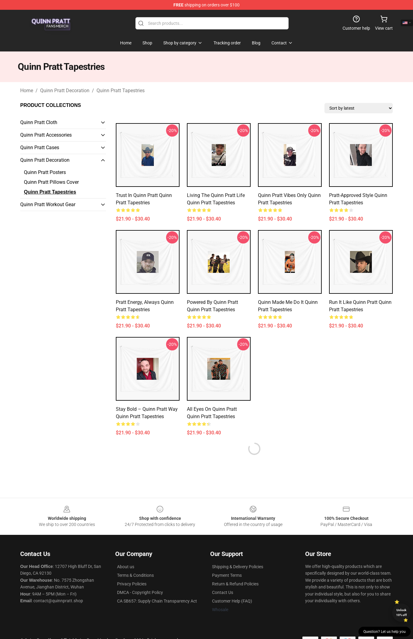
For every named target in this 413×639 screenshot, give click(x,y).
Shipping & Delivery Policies (237, 566)
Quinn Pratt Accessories (46, 135)
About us (125, 566)
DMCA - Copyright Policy (140, 592)
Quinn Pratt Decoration (64, 90)
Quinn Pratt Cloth (38, 122)
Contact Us (222, 592)
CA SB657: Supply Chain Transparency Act (157, 601)
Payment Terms (227, 575)
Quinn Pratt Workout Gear (47, 204)
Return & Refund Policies (235, 583)
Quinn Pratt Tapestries (121, 90)
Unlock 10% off (401, 612)
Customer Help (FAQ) (232, 601)
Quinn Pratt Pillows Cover (51, 182)
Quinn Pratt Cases (39, 147)
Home (26, 90)
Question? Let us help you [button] (384, 632)
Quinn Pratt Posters (45, 172)
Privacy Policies (131, 583)
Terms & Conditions (135, 575)
